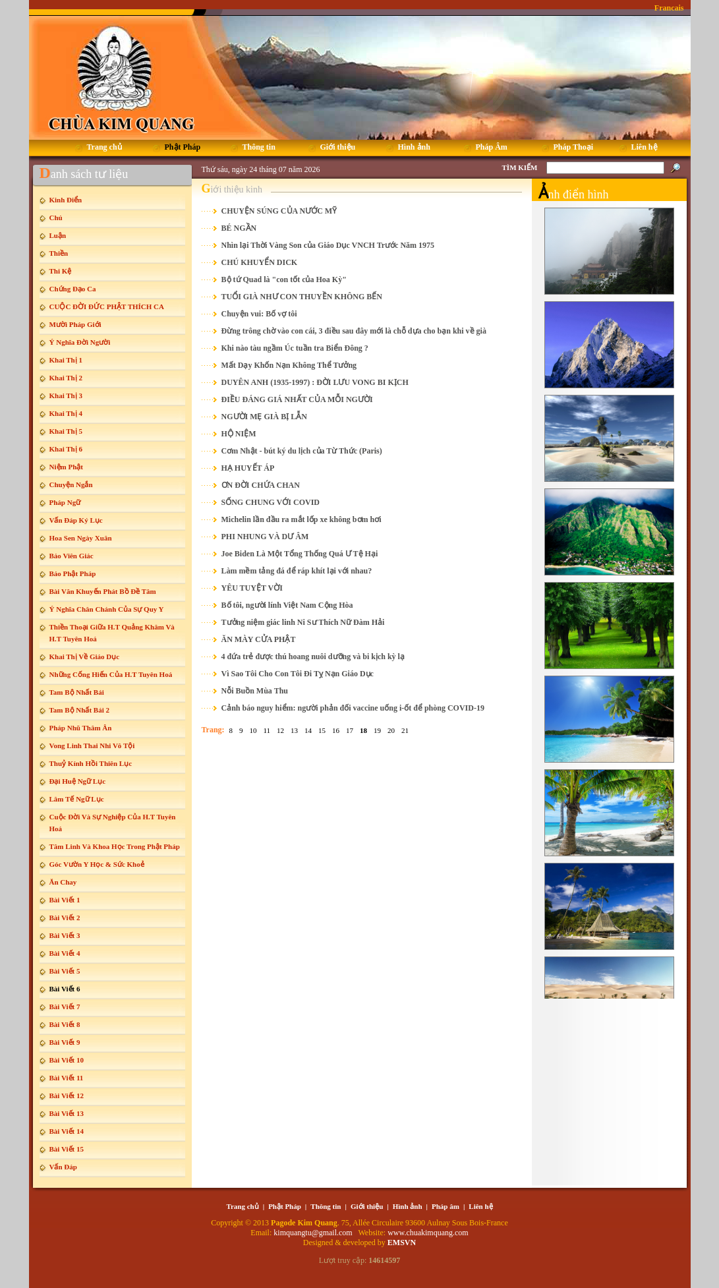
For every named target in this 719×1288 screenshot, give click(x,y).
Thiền (59, 253)
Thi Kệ (60, 271)
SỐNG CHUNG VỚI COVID (270, 502)
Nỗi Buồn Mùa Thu (255, 690)
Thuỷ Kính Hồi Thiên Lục (90, 763)
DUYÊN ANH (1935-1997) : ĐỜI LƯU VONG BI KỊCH (315, 382)
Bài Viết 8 (64, 1024)
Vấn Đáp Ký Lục (76, 520)
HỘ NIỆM (238, 433)
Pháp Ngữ (65, 502)
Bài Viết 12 (66, 1095)
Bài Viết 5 (64, 971)
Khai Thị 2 (66, 378)
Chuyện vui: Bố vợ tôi (259, 313)
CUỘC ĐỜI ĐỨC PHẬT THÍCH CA (106, 306)
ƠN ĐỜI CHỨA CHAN (260, 485)
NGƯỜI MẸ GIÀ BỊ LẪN (264, 416)
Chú (56, 217)
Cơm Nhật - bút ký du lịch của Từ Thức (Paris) (301, 450)
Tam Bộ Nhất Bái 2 (79, 710)
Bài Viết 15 (66, 1149)
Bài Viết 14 (66, 1131)
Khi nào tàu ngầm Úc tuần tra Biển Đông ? (294, 348)
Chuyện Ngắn (71, 484)
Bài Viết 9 (64, 1042)
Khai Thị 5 (66, 431)
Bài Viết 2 (64, 918)
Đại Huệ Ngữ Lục (77, 781)
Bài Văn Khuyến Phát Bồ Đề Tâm (102, 591)
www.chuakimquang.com (428, 1232)
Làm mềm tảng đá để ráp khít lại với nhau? (296, 570)
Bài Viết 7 (64, 1006)
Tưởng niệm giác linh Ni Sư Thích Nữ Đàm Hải (303, 622)
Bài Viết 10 (66, 1060)
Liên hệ (480, 1206)
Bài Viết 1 (64, 900)
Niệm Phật (66, 467)
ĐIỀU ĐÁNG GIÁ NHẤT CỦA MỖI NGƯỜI (297, 399)
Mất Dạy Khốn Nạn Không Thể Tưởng (289, 365)
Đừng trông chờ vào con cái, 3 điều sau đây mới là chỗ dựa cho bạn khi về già (353, 331)
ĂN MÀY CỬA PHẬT (258, 639)
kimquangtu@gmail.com (313, 1232)
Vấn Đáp (63, 1167)
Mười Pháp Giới (75, 324)
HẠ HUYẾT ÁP (248, 468)
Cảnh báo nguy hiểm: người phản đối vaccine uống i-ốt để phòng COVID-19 (352, 708)
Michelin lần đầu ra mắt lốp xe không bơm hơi (301, 519)
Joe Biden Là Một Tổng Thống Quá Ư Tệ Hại (299, 553)
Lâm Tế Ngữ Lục (76, 799)
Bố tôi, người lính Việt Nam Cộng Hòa (287, 605)
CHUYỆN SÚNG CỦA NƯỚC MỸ (279, 211)
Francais (669, 8)
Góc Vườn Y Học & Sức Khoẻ (96, 864)
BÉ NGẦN (239, 228)
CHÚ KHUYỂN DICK (259, 262)
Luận (58, 235)
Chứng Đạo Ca (72, 289)
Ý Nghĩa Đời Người (80, 342)
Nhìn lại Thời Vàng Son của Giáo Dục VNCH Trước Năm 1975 (328, 245)
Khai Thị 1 (66, 360)
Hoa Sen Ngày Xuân (80, 538)
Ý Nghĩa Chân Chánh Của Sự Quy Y (106, 609)
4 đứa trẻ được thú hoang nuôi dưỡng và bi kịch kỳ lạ (313, 656)
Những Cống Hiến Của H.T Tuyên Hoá (111, 674)
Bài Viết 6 (64, 989)
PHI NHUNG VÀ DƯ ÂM (265, 536)
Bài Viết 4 (64, 953)
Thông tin (325, 1206)
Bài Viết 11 (66, 1078)
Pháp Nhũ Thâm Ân (80, 728)
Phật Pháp (284, 1206)
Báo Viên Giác (71, 556)
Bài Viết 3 (64, 935)
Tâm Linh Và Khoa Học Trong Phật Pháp (114, 846)
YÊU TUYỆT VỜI (252, 588)
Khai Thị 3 (66, 395)
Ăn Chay (63, 882)
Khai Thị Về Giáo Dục (84, 656)
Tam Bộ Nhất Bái (76, 692)
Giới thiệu (367, 1206)
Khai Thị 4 (66, 413)
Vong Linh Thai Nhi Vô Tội (92, 745)
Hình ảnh (407, 1206)
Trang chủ (242, 1206)
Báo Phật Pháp (72, 573)
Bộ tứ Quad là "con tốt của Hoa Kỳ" (284, 279)
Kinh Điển (65, 200)
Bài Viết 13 (66, 1113)
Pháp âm (445, 1206)
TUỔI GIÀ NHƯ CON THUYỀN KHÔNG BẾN (301, 296)
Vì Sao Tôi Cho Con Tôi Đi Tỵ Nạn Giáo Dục (297, 673)
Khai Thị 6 (66, 449)
